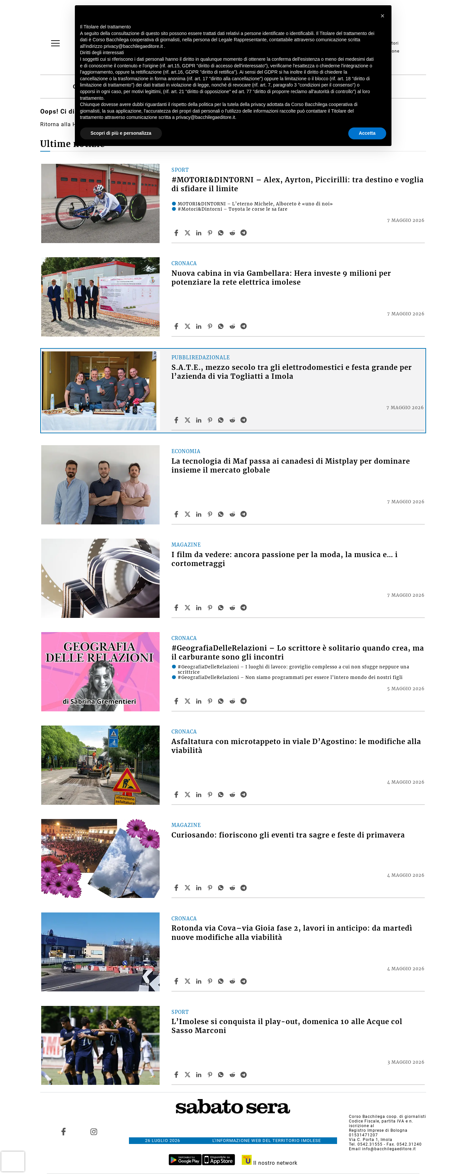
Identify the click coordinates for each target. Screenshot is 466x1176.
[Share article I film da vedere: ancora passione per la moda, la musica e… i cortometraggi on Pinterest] (211, 607)
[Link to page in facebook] (63, 1131)
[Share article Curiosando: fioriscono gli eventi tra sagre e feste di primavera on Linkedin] (199, 887)
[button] (383, 16)
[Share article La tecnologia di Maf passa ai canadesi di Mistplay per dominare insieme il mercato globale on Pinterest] (211, 514)
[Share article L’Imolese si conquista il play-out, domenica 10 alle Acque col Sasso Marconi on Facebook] (177, 1074)
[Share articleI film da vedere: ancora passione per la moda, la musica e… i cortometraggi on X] (188, 607)
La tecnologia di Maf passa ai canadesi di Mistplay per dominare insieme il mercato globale (290, 466)
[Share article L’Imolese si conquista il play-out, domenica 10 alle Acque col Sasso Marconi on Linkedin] (199, 1074)
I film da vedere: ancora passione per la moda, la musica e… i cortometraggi (284, 559)
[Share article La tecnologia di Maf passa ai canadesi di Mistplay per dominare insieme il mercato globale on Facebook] (177, 514)
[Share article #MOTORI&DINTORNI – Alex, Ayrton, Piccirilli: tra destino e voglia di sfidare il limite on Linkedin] (199, 233)
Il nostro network (269, 1163)
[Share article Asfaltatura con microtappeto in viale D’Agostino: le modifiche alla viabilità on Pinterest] (211, 794)
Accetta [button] (367, 133)
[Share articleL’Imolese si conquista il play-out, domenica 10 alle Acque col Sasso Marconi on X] (188, 1074)
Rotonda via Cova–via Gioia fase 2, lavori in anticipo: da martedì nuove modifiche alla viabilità (291, 933)
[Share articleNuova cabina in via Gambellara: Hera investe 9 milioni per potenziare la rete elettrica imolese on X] (188, 326)
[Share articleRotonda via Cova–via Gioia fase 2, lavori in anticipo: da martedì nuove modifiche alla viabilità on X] (188, 981)
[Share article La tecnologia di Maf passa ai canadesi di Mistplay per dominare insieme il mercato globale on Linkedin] (199, 514)
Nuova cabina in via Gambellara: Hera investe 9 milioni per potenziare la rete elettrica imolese (281, 278)
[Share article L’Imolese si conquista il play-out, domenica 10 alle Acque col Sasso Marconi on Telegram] (244, 1074)
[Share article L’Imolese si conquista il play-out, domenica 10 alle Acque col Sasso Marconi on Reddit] (233, 1074)
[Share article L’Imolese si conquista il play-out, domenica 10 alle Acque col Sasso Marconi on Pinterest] (211, 1074)
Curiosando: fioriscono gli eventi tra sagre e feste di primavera (288, 835)
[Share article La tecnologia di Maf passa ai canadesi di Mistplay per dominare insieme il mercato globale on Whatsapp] (222, 514)
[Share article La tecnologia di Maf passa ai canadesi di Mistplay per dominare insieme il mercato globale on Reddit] (233, 514)
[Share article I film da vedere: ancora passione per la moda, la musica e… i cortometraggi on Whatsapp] (222, 607)
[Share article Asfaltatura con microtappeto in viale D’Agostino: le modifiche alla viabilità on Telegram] (244, 794)
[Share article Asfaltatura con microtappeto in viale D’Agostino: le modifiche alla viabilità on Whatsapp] (222, 794)
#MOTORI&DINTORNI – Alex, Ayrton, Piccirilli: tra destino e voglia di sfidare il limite (297, 184)
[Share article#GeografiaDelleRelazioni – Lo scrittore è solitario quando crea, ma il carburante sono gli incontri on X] (188, 701)
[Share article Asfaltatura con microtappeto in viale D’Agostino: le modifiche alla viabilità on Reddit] (233, 794)
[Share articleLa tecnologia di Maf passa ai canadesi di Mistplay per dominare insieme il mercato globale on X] (188, 514)
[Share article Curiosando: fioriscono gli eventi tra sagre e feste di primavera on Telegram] (244, 887)
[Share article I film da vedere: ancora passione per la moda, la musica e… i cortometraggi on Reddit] (233, 607)
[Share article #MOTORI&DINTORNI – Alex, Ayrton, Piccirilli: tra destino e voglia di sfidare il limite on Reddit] (233, 233)
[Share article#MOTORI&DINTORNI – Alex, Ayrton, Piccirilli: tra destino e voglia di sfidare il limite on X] (188, 233)
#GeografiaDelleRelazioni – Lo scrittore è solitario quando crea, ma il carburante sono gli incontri (297, 652)
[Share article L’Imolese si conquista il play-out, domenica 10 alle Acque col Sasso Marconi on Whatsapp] (222, 1074)
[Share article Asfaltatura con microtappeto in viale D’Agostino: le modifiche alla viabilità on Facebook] (177, 794)
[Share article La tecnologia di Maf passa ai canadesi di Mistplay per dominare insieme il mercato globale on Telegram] (244, 514)
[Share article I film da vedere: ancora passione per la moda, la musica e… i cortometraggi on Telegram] (244, 607)
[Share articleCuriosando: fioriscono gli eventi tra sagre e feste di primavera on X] (188, 887)
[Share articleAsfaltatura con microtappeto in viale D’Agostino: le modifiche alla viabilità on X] (188, 794)
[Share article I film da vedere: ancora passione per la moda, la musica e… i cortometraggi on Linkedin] (199, 607)
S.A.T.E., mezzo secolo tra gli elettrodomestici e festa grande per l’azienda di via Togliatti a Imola (291, 372)
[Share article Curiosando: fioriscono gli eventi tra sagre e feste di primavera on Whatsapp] (222, 887)
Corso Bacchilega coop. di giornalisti (387, 1116)
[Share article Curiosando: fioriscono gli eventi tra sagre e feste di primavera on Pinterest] (211, 887)
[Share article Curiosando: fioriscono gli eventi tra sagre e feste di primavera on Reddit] (233, 887)
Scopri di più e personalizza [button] (121, 133)
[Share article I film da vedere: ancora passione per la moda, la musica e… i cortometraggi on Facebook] (177, 607)
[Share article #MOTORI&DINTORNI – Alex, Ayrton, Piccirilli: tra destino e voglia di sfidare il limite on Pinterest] (211, 233)
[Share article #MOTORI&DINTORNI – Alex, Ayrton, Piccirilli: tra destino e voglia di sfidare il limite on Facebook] (177, 233)
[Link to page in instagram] (94, 1131)
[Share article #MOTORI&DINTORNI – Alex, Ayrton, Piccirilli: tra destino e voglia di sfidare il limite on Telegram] (244, 233)
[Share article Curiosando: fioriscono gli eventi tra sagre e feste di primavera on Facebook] (177, 887)
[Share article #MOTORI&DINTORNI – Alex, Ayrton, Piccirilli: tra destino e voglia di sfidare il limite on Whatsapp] (222, 233)
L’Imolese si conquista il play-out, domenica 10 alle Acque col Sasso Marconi (286, 1026)
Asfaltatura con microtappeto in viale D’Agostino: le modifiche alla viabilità (296, 746)
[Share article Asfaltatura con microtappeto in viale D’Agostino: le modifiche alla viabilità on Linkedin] (199, 794)
